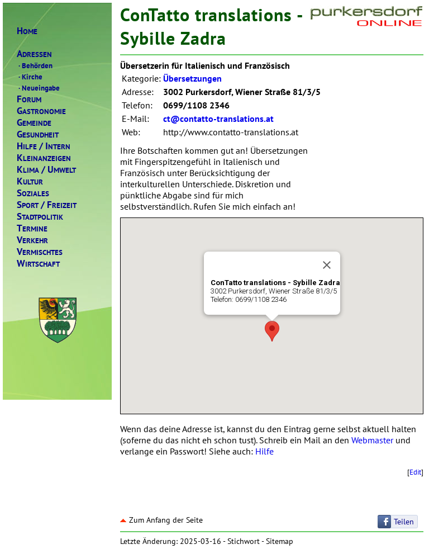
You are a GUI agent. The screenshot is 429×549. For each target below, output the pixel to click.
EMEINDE (34, 123)
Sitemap (279, 541)
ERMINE (32, 228)
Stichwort (243, 541)
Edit (415, 472)
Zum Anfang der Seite (161, 520)
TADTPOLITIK (40, 217)
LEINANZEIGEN (44, 158)
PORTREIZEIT (47, 205)
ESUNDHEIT (38, 134)
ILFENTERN (43, 146)
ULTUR (30, 181)
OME (27, 31)
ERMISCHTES (40, 252)
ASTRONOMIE (41, 111)
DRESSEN (34, 54)
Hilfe (264, 451)
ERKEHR (32, 240)
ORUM (29, 99)
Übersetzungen (192, 78)
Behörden (35, 65)
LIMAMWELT (46, 170)
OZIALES (33, 193)
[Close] (326, 265)
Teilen (404, 522)
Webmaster (372, 440)
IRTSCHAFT (38, 263)
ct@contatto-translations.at (218, 118)
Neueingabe (38, 88)
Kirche (29, 77)
